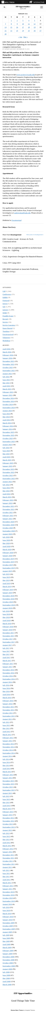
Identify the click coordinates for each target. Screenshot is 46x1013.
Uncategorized (8, 334)
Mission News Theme (17, 1010)
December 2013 (8, 781)
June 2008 (6, 975)
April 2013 (6, 805)
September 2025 (9, 370)
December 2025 (8, 361)
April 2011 (6, 879)
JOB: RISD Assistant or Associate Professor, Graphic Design (20, 270)
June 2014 (6, 762)
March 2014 (7, 771)
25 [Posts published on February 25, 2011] (29, 31)
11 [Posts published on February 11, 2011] (29, 24)
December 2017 (8, 633)
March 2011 (7, 883)
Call (4, 291)
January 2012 (7, 852)
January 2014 (7, 778)
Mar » (25, 37)
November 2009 (8, 923)
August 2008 (7, 969)
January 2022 (7, 503)
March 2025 (7, 389)
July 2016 (6, 685)
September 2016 (9, 679)
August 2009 (7, 932)
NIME (5, 313)
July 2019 (6, 574)
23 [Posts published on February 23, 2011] (17, 31)
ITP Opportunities (23, 6)
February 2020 (8, 552)
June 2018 (6, 614)
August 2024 (7, 411)
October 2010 (8, 898)
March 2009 (7, 947)
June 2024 (6, 414)
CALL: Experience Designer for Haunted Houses (23, 256)
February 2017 (8, 664)
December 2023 (8, 432)
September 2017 (9, 642)
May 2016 (6, 691)
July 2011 (6, 870)
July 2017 (6, 648)
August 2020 (7, 534)
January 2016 (7, 704)
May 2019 (6, 580)
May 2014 (6, 765)
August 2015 (7, 719)
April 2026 (6, 349)
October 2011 (8, 861)
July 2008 (6, 972)
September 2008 (9, 966)
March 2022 (7, 497)
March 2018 (7, 623)
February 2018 (8, 626)
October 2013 (8, 787)
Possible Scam (8, 316)
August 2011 (7, 867)
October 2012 (8, 824)
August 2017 (7, 645)
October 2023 (8, 438)
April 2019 (6, 583)
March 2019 (7, 586)
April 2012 (6, 842)
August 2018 (7, 608)
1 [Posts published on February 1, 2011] (11, 20)
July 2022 (6, 485)
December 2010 (8, 892)
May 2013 (6, 802)
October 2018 (8, 602)
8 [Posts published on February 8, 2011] (11, 24)
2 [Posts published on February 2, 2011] (17, 20)
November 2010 (8, 895)
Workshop (6, 340)
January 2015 (7, 741)
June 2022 (6, 488)
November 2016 (8, 673)
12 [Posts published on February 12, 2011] (35, 24)
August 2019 (7, 571)
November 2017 (8, 636)
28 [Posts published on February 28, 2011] (5, 34)
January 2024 (7, 429)
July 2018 (6, 611)
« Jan (20, 37)
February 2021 (8, 515)
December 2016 (8, 670)
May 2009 (6, 941)
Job (4, 307)
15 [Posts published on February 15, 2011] (11, 27)
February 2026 (8, 355)
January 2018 (7, 630)
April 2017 (6, 657)
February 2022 (8, 500)
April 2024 (6, 420)
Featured (6, 300)
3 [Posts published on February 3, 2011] (22, 20)
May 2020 (6, 543)
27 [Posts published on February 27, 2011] (40, 31)
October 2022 (8, 475)
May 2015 (6, 728)
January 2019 (7, 593)
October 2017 (8, 639)
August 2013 (7, 793)
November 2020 (8, 525)
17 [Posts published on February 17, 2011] (23, 27)
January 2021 (7, 519)
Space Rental (7, 328)
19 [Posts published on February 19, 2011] (35, 27)
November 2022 (8, 472)
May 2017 (6, 654)
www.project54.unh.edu (25, 75)
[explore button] (31, 2)
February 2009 (8, 950)
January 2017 (7, 667)
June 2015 (6, 725)
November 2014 (8, 747)
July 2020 (6, 537)
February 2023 (8, 463)
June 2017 (6, 651)
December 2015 (8, 707)
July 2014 (6, 759)
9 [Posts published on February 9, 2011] (17, 24)
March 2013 (7, 809)
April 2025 (6, 386)
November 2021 (8, 509)
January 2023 (7, 466)
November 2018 (8, 599)
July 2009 (6, 935)
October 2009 (8, 926)
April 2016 (6, 694)
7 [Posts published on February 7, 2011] (5, 24)
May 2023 (6, 454)
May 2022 (6, 491)
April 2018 (6, 620)
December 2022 (8, 469)
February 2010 (8, 917)
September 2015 (9, 716)
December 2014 (8, 744)
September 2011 (9, 864)
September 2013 (9, 790)
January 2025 (7, 395)
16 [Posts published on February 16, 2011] (17, 27)
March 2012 (7, 846)
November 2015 (8, 710)
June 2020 (6, 540)
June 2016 (6, 688)
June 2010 (6, 910)
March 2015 (7, 734)
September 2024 (9, 407)
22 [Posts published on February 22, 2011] (11, 31)
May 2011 (6, 876)
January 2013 (7, 815)
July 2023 (6, 448)
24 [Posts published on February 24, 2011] (23, 31)
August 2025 (7, 373)
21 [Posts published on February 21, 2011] (5, 31)
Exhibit (5, 297)
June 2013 (6, 799)
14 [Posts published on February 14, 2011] (5, 27)
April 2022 (6, 494)
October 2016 (8, 676)
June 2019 (6, 577)
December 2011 (8, 855)
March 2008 (7, 984)
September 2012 (9, 827)
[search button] (4, 7)
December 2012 (8, 818)
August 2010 (7, 904)
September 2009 (9, 929)
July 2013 (6, 796)
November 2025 (8, 364)
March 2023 (7, 460)
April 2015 (6, 731)
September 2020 (9, 531)
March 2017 (7, 660)
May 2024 (6, 417)
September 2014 (9, 753)
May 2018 (6, 617)
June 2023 (6, 451)
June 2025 (6, 380)
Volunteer (6, 337)
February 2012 (8, 849)
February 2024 (8, 426)
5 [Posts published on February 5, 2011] (34, 20)
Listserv (5, 310)
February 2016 (8, 701)
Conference (7, 294)
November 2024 (8, 401)
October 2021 (8, 512)
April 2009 (6, 944)
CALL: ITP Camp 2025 (12, 263)
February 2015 (8, 738)
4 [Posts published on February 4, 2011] (28, 20)
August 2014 (7, 756)
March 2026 (7, 352)
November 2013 (8, 784)
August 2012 (7, 830)
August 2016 (7, 682)
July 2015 (6, 722)
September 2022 (9, 478)
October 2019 (8, 565)
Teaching (6, 331)
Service (5, 322)
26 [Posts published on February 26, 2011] (35, 31)
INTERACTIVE (38, 2)
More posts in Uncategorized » (34, 234)
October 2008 (8, 963)
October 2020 (8, 528)
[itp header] (23, 2)
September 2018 (9, 605)
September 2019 (9, 568)
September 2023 (9, 441)
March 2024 (7, 423)
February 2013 (8, 812)
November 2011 (8, 858)
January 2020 (7, 556)
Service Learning (9, 325)
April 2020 (6, 546)
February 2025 (8, 392)
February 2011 (8, 886)
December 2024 (8, 398)
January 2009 (7, 954)
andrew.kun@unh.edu (22, 213)
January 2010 (7, 920)
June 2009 (6, 938)
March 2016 (7, 697)
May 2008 (6, 978)
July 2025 (6, 377)
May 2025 (6, 383)
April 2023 (6, 457)
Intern (5, 303)
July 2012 (6, 833)
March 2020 (7, 549)
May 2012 (6, 839)
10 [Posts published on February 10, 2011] (23, 24)
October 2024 (8, 404)
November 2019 (8, 562)
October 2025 (8, 367)
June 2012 (6, 836)
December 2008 (8, 957)
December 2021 (8, 506)
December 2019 (8, 559)
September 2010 (9, 901)
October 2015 (8, 713)
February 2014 (8, 775)
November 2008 (8, 960)
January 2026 (7, 358)
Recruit (5, 319)
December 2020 (8, 522)
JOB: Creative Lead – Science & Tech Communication (18, 240)
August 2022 (7, 481)
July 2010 (6, 907)
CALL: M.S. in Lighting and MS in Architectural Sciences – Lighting (22, 249)
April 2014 (6, 768)
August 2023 (7, 444)
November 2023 (8, 435)
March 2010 (7, 913)
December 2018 (8, 596)
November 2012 (8, 821)
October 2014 (8, 750)
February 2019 (8, 589)
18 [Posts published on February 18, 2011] (29, 27)
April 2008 (6, 981)
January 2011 (7, 889)
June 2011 (6, 873)
